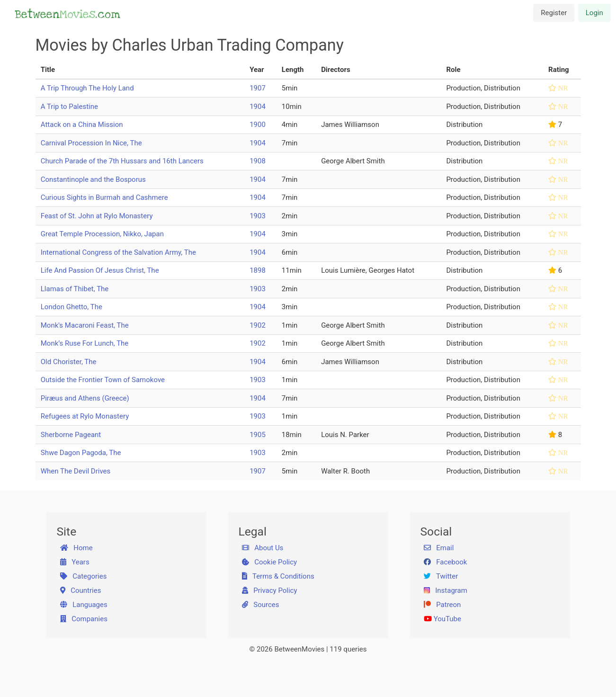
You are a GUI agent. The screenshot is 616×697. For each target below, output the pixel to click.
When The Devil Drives (76, 471)
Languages (83, 604)
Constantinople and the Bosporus (93, 179)
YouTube (442, 619)
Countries (80, 590)
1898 (258, 270)
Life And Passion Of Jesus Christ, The (100, 270)
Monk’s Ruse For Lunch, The (85, 343)
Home (76, 548)
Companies (83, 619)
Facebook (445, 562)
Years (74, 562)
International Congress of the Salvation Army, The (118, 252)
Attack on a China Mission (82, 124)
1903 (258, 216)
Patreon (442, 604)
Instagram (445, 590)
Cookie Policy (269, 562)
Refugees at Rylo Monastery (85, 416)
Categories (83, 576)
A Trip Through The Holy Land (87, 88)
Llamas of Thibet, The (75, 289)
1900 (258, 124)
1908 (258, 161)
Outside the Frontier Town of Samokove (103, 379)
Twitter (441, 576)
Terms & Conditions (278, 576)
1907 (258, 88)
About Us (262, 548)
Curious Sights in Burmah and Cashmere (104, 197)
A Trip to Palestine (69, 106)
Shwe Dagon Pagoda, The (81, 452)
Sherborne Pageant (71, 434)
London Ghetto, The (71, 307)
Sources (260, 604)
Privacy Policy (269, 590)
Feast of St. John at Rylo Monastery (97, 216)
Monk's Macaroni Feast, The (85, 325)
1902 (258, 325)
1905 (258, 434)
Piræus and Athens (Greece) (85, 398)
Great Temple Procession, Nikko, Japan (102, 234)
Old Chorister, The (69, 361)
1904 (258, 106)
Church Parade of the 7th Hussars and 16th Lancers (122, 161)
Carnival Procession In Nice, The (91, 143)
